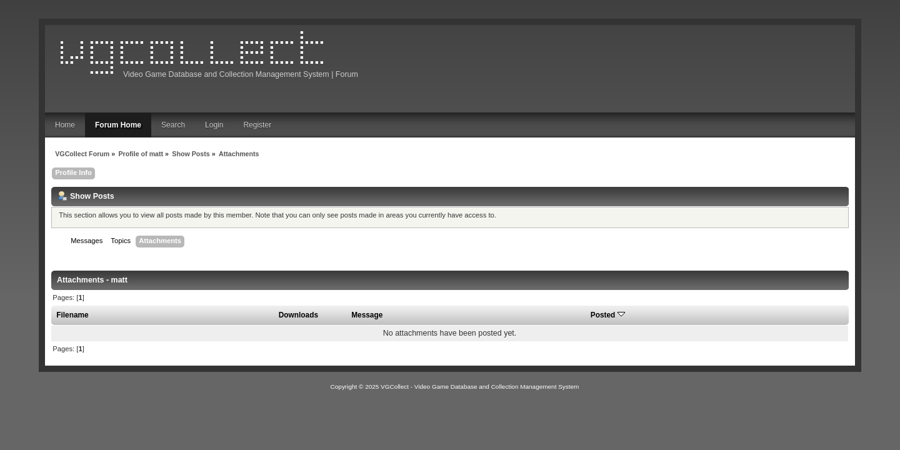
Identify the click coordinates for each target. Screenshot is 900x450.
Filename (72, 315)
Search (173, 125)
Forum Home (118, 125)
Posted (608, 315)
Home (65, 125)
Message (366, 315)
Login (214, 125)
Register (257, 125)
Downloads (298, 315)
